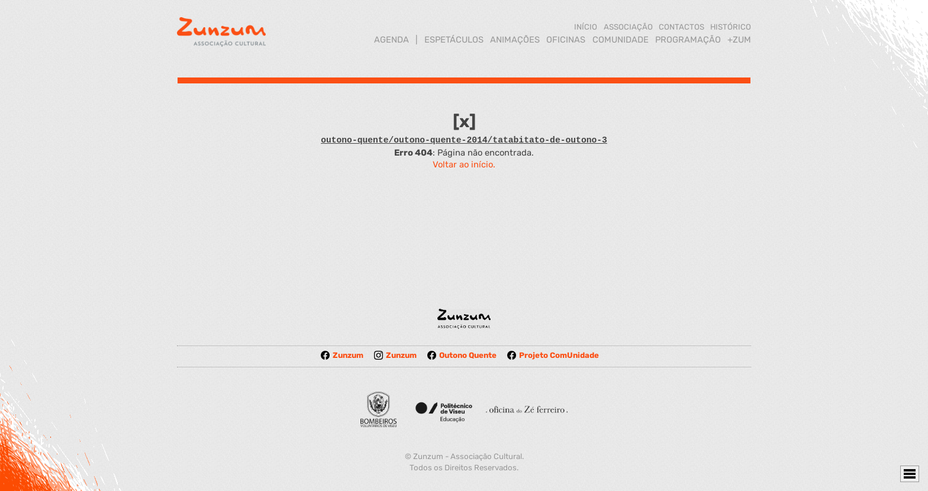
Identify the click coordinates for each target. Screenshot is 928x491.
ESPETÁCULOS (454, 39)
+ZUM (739, 39)
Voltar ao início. (464, 164)
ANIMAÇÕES (515, 39)
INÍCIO (585, 26)
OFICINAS (565, 39)
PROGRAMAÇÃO (688, 39)
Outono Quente (462, 355)
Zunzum (342, 355)
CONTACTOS (681, 26)
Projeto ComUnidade (553, 355)
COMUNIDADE (620, 39)
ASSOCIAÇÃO (628, 26)
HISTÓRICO (730, 26)
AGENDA (391, 39)
